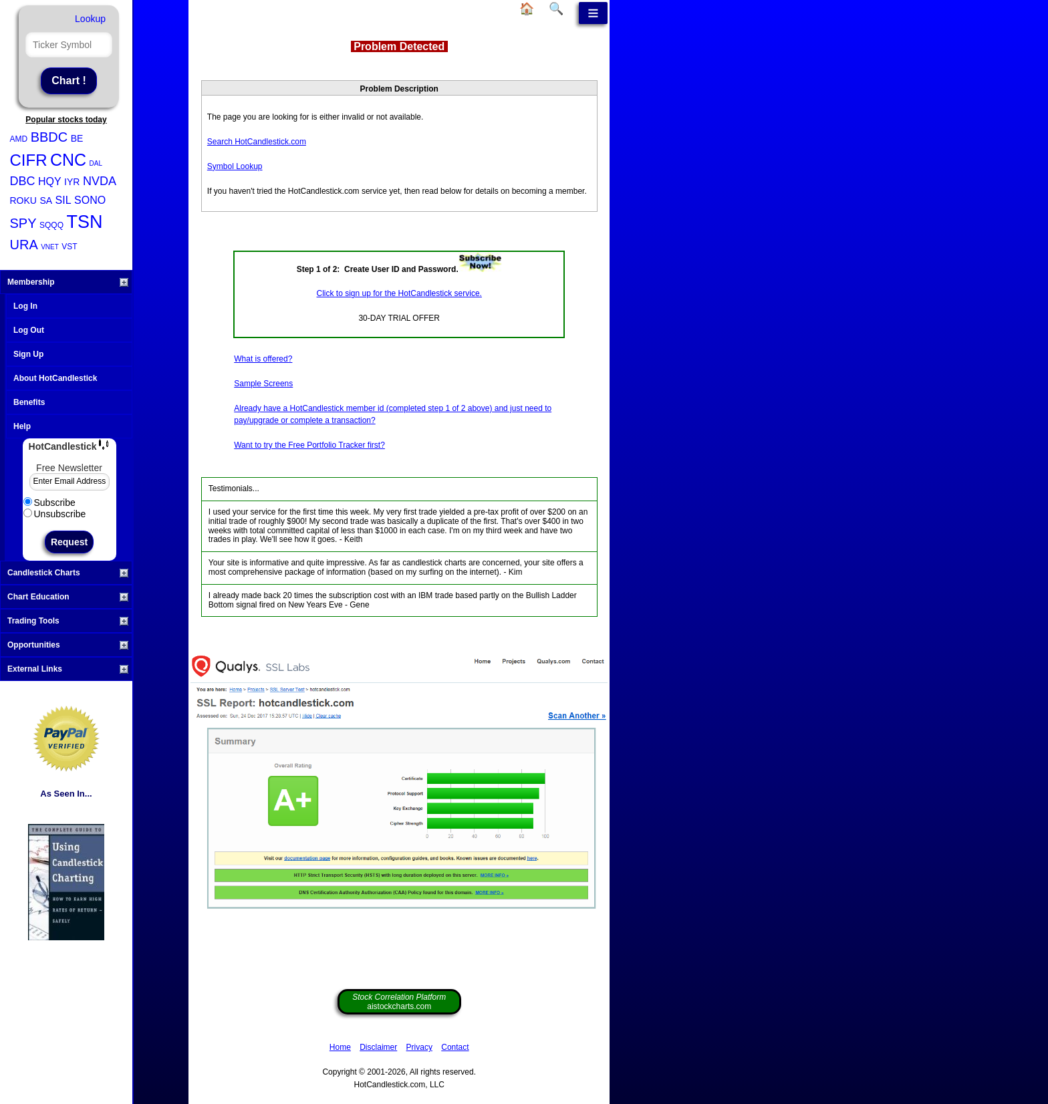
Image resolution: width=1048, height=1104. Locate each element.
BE (77, 138)
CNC (68, 159)
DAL (96, 163)
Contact (455, 1047)
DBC (22, 181)
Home (340, 1047)
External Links (67, 669)
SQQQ (51, 225)
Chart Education (67, 596)
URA (24, 244)
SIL (63, 200)
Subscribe (49, 502)
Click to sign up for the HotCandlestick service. (399, 293)
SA (45, 200)
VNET (50, 247)
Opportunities (67, 645)
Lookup (90, 18)
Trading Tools (67, 621)
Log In (25, 306)
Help (22, 426)
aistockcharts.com (399, 1001)
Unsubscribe (54, 514)
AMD (19, 139)
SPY (23, 223)
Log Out (28, 330)
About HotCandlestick (55, 378)
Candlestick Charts (67, 572)
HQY (49, 181)
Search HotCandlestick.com (256, 141)
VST (69, 246)
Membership (67, 282)
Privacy (419, 1047)
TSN (84, 222)
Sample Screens (263, 383)
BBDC (49, 137)
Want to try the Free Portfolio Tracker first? (309, 445)
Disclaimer (378, 1047)
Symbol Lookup (235, 166)
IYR (72, 181)
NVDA (99, 181)
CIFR (28, 160)
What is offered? (263, 359)
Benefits (29, 402)
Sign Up (28, 354)
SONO (90, 200)
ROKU (23, 200)
